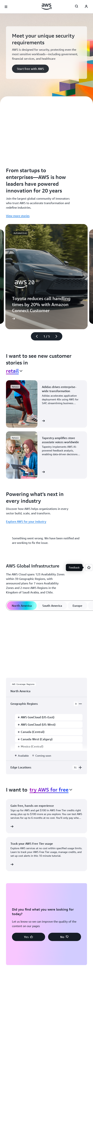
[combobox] (14, 371)
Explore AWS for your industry (26, 521)
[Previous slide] (35, 336)
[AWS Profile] (86, 7)
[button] (30, 69)
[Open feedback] (89, 567)
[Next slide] (58, 336)
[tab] (22, 605)
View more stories (18, 216)
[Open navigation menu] (6, 7)
